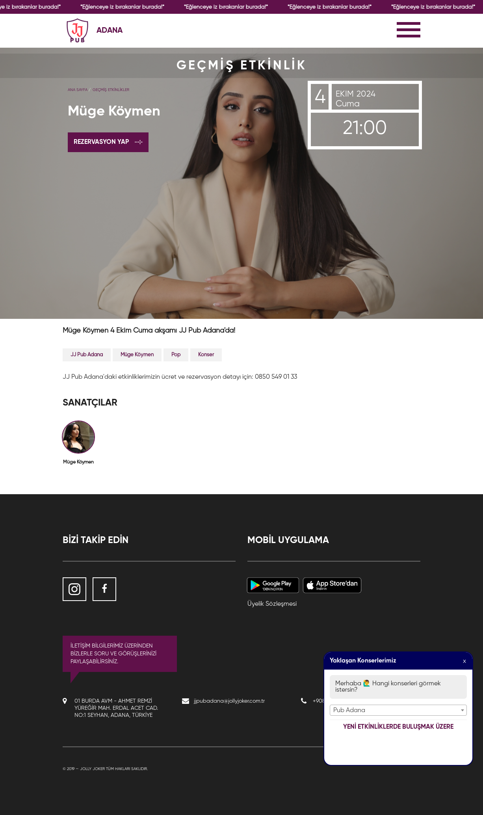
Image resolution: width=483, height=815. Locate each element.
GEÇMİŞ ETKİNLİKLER (111, 90)
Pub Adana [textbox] (349, 710)
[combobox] (398, 710)
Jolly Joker (92, 769)
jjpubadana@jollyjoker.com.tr (229, 701)
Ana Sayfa (77, 90)
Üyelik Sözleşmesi (272, 604)
